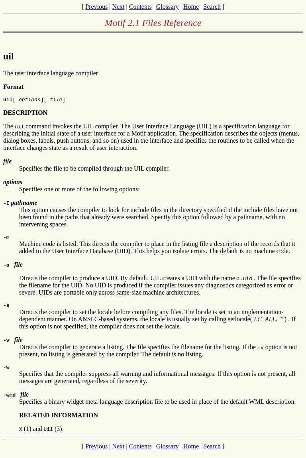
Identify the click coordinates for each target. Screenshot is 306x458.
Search (212, 6)
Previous (96, 6)
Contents (140, 6)
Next (118, 6)
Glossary (167, 6)
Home (191, 6)
